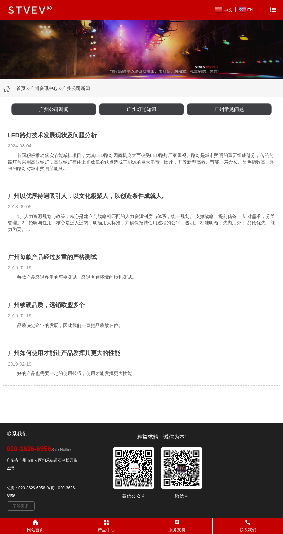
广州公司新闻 (76, 88)
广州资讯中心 (44, 88)
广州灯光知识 (141, 109)
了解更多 (21, 506)
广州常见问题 (229, 109)
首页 (21, 88)
